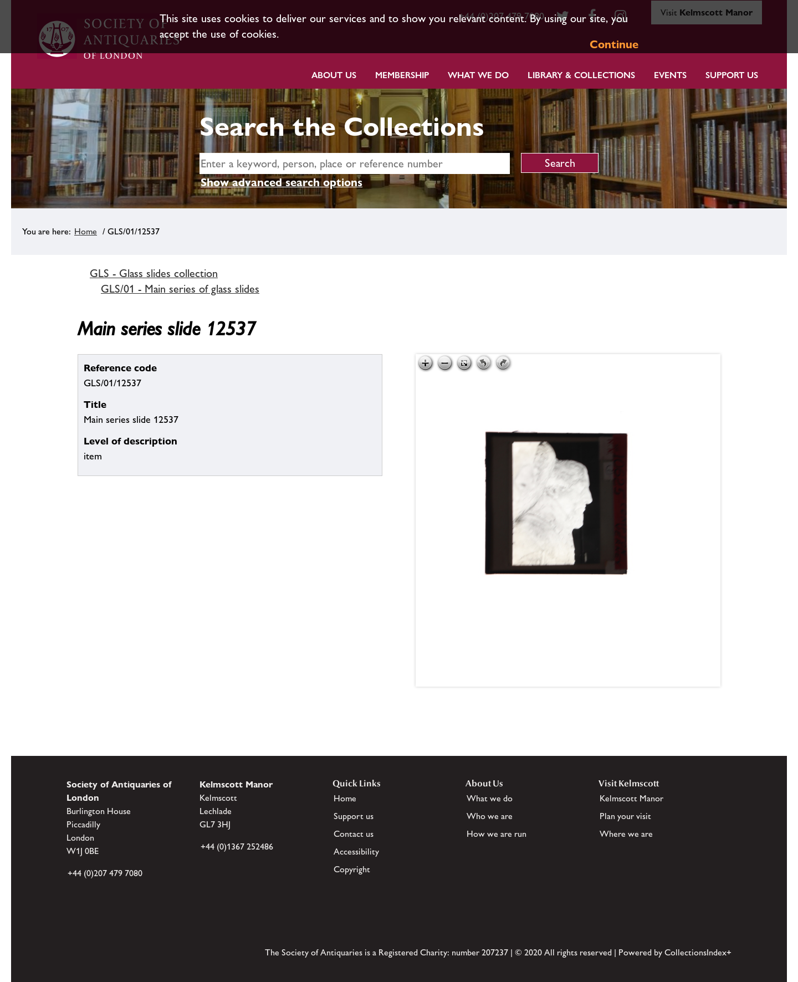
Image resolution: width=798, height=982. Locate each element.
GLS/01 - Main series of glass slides (180, 288)
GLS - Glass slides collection (154, 273)
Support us (354, 816)
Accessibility (356, 851)
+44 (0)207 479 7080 (105, 873)
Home (85, 231)
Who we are (490, 816)
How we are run (496, 833)
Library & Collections (581, 75)
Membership (402, 75)
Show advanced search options (281, 182)
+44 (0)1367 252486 (237, 846)
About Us (333, 75)
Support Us (731, 75)
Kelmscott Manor (631, 798)
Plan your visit (625, 816)
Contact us (354, 833)
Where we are (626, 833)
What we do (478, 75)
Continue (614, 44)
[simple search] (355, 163)
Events (670, 75)
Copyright (352, 869)
